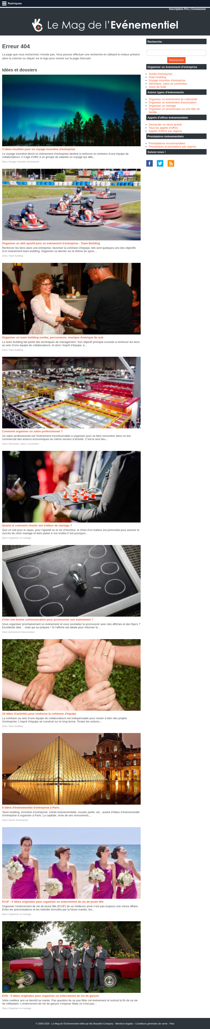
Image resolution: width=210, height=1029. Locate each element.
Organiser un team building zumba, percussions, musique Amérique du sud (52, 337)
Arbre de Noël (157, 86)
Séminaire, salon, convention (23, 443)
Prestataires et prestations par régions (172, 146)
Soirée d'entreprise (18, 820)
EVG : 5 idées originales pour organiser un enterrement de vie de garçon (50, 995)
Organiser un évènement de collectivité (173, 99)
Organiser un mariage (19, 538)
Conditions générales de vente (151, 1023)
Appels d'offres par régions (165, 131)
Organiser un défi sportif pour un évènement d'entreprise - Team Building (51, 243)
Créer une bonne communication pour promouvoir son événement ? (47, 619)
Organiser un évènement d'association (173, 102)
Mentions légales (124, 1023)
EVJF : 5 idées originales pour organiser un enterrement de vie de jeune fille (53, 901)
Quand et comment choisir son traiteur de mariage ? (37, 525)
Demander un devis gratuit (165, 124)
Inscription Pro (179, 9)
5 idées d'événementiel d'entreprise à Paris (30, 807)
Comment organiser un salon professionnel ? (32, 431)
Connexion (198, 9)
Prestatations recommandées (167, 143)
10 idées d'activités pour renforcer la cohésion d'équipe (39, 713)
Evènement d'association (21, 632)
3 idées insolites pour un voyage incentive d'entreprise (38, 149)
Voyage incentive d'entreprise (23, 161)
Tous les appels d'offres (163, 127)
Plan (172, 1023)
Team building (15, 255)
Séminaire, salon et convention (168, 83)
